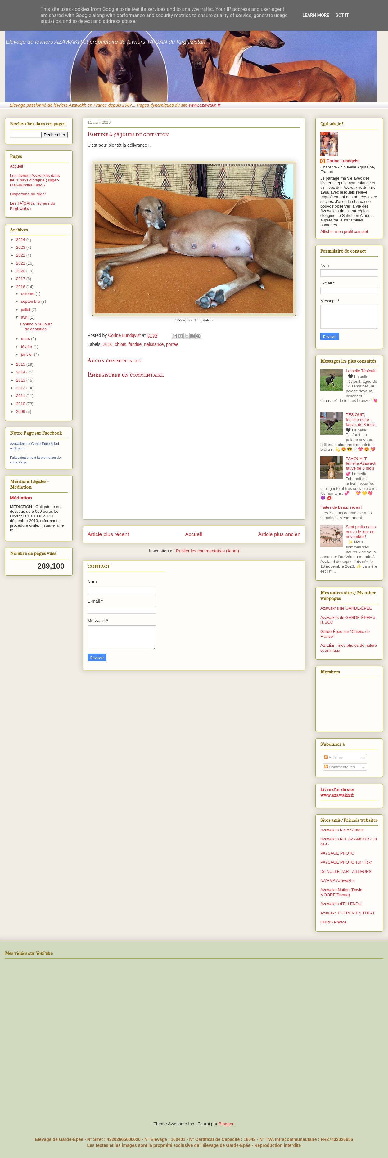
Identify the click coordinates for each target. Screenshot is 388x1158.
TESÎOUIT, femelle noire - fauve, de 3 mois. (361, 419)
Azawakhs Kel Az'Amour (342, 830)
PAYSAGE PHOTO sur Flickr (346, 862)
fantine (135, 344)
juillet (26, 309)
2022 (21, 255)
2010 (21, 403)
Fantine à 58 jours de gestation (36, 326)
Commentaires (339, 767)
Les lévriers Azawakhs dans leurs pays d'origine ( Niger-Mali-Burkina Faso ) (35, 180)
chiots (120, 344)
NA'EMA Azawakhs (337, 880)
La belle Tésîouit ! (361, 371)
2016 (107, 344)
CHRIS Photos (333, 922)
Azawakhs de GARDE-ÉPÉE (346, 608)
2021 (21, 263)
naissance (154, 344)
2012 (21, 388)
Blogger (226, 1123)
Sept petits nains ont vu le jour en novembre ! (361, 532)
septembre (31, 301)
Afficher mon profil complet (344, 231)
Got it (342, 15)
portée (172, 344)
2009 (21, 411)
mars (26, 338)
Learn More (315, 15)
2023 (21, 247)
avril (25, 317)
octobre (28, 293)
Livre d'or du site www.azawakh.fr (337, 792)
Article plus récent (108, 534)
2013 (21, 380)
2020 (21, 271)
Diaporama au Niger (28, 194)
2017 (21, 278)
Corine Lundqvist (343, 161)
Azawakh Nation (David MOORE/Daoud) (341, 892)
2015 (21, 364)
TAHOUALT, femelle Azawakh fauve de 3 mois (361, 463)
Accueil (193, 534)
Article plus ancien (279, 534)
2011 (21, 395)
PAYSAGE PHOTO (337, 853)
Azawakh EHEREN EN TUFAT (347, 913)
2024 (21, 239)
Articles (333, 757)
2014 (21, 372)
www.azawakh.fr (204, 105)
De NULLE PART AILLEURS (346, 871)
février (27, 346)
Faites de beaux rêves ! (341, 507)
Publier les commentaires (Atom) (207, 550)
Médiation (21, 497)
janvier (27, 354)
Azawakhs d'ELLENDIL (341, 903)
